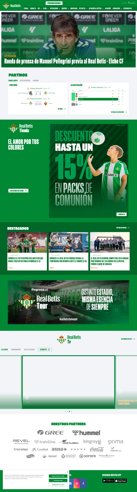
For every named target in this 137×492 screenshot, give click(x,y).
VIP (40, 8)
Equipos (65, 8)
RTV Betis (83, 8)
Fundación (117, 8)
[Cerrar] (67, 472)
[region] (36, 479)
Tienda (26, 8)
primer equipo (12, 78)
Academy (108, 8)
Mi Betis (131, 3)
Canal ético (130, 487)
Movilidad (74, 8)
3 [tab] (69, 409)
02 (134, 39)
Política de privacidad (111, 487)
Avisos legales (103, 487)
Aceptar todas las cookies (58, 476)
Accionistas (127, 8)
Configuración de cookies (58, 484)
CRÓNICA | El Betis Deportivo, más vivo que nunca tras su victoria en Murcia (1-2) (25, 257)
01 (134, 35)
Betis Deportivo (25, 78)
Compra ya (121, 212)
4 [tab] (71, 409)
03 (134, 42)
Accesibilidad (124, 487)
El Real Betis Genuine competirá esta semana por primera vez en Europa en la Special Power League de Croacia (110, 259)
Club (45, 8)
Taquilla (33, 8)
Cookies (118, 487)
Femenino (36, 78)
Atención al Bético (96, 8)
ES (122, 3)
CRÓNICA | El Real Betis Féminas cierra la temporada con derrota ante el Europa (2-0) (68, 257)
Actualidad (55, 8)
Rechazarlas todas (58, 480)
